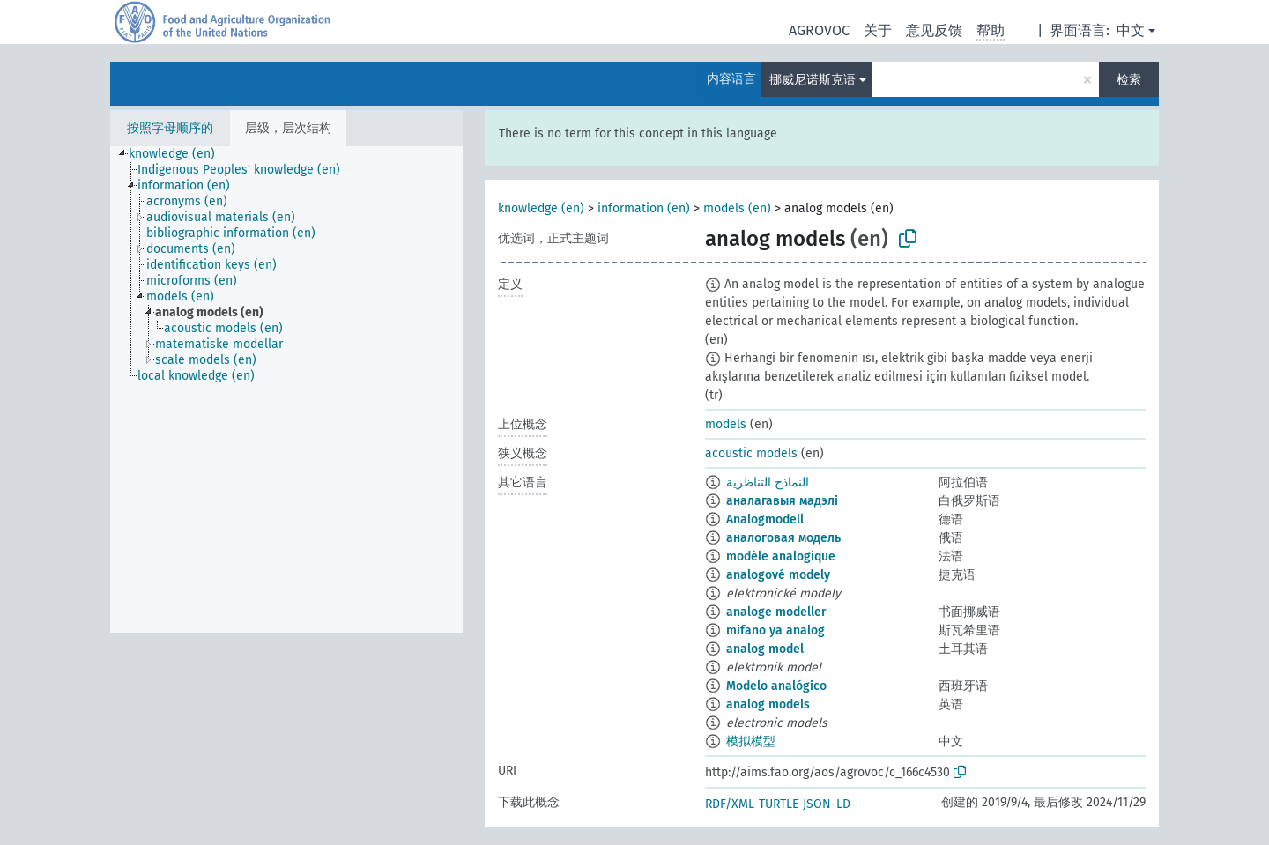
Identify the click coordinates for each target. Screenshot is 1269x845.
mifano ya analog (775, 630)
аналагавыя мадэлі (782, 500)
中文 (1131, 30)
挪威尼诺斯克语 (812, 79)
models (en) (737, 208)
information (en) (643, 208)
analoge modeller (776, 611)
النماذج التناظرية (767, 482)
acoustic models (751, 453)
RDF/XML (729, 804)
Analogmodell (765, 519)
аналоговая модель (783, 537)
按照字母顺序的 (170, 128)
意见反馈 (934, 30)
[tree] (286, 389)
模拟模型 (751, 741)
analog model (765, 648)
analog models (768, 704)
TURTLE (778, 804)
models (725, 424)
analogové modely (778, 574)
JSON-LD (826, 804)
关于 (878, 30)
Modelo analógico (776, 685)
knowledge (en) (541, 208)
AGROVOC (819, 30)
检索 (1129, 79)
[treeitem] (179, 154)
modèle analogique (780, 556)
